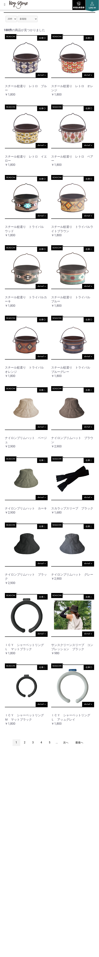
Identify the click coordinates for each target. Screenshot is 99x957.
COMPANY (10, 844)
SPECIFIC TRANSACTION (19, 892)
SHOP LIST (10, 854)
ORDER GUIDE (12, 863)
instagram (49, 792)
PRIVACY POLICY (14, 873)
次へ (65, 742)
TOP (6, 826)
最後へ (79, 742)
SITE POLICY (11, 882)
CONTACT (9, 901)
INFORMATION (13, 835)
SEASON (10, 37)
